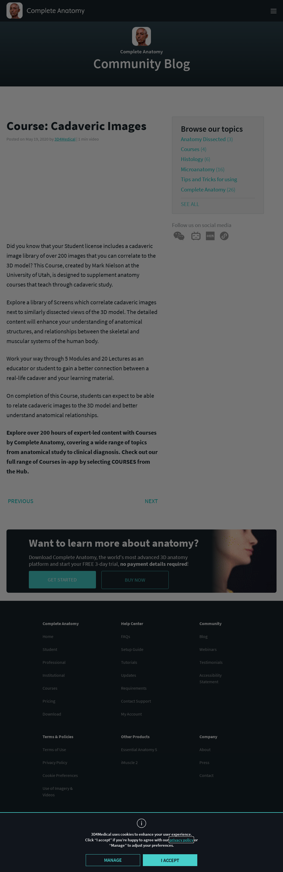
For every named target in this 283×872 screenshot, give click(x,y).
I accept (170, 860)
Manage (113, 860)
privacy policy (181, 839)
